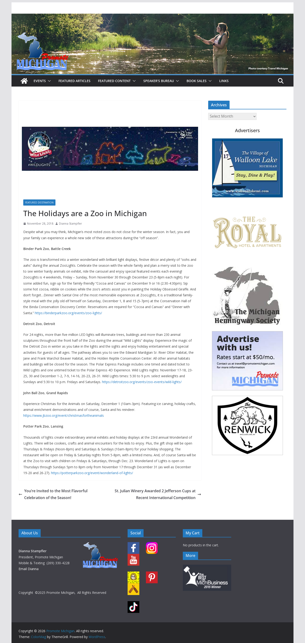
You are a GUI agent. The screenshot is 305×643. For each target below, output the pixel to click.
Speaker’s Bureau (158, 81)
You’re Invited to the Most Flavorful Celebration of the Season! (53, 494)
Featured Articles (74, 81)
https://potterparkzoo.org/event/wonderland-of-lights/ (92, 473)
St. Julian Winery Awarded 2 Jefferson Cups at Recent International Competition (158, 494)
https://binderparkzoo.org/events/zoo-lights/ (68, 313)
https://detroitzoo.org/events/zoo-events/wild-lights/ (142, 382)
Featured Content (114, 81)
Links (224, 81)
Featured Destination (39, 202)
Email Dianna (29, 569)
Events (40, 81)
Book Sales (197, 81)
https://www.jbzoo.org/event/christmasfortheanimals (63, 415)
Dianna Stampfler (70, 224)
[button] (48, 81)
